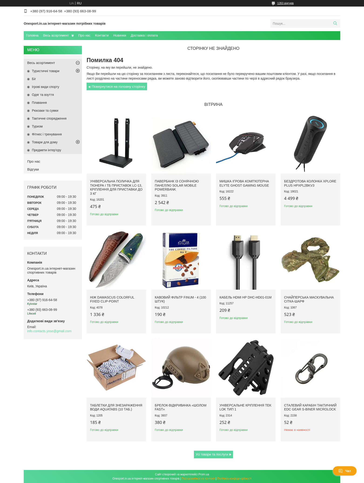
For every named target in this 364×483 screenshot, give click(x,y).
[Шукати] (335, 23)
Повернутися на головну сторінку (118, 86)
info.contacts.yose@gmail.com (49, 331)
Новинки (119, 35)
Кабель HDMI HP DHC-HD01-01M (245, 297)
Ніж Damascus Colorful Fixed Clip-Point (112, 299)
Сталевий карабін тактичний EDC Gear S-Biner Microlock (310, 407)
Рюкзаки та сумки (45, 110)
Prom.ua (204, 474)
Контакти (102, 35)
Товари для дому (44, 142)
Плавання (39, 102)
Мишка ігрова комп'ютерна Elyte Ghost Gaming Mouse (244, 183)
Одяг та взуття (43, 95)
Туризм (37, 126)
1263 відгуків (285, 3)
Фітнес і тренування (47, 134)
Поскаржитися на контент (198, 478)
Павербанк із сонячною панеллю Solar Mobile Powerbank (177, 185)
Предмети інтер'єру (46, 150)
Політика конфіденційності (234, 478)
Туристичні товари (45, 71)
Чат (344, 471)
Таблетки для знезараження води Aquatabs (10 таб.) (116, 407)
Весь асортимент (56, 35)
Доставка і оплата (144, 35)
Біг (34, 79)
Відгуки (33, 169)
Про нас (84, 35)
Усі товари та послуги (212, 454)
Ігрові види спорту (45, 87)
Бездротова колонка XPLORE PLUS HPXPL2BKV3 (310, 183)
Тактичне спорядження (49, 118)
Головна (32, 35)
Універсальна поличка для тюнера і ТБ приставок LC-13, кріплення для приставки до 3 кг (116, 187)
